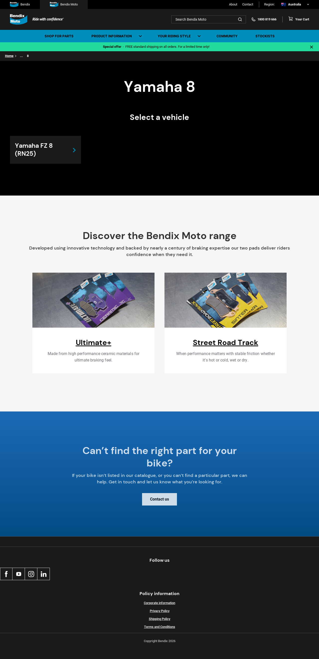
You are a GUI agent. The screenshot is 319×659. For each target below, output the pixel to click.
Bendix (20, 4)
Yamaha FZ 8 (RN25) (34, 150)
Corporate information (159, 603)
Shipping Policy (159, 619)
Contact (247, 4)
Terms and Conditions (159, 627)
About (233, 4)
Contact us (159, 503)
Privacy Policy (159, 611)
